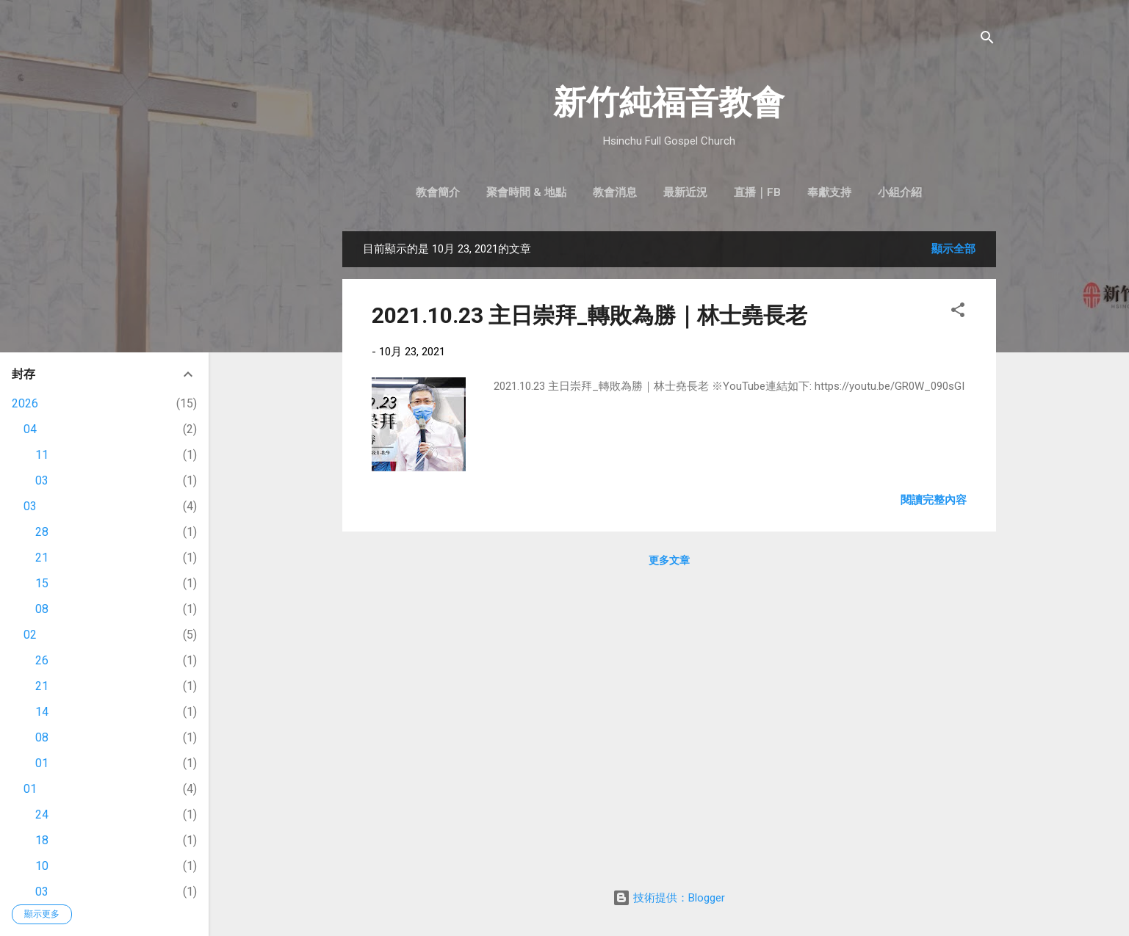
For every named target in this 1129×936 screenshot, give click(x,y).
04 (30, 429)
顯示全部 (953, 248)
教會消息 (615, 192)
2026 (25, 403)
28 (41, 532)
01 (41, 763)
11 (41, 455)
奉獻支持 (829, 192)
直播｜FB (757, 192)
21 (41, 558)
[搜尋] (987, 40)
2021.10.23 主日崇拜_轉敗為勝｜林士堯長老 (589, 315)
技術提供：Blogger (669, 897)
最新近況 (685, 192)
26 (41, 660)
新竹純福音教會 (668, 102)
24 (41, 814)
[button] (958, 312)
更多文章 (669, 560)
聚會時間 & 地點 (526, 192)
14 (41, 712)
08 (41, 609)
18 (41, 840)
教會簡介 (438, 192)
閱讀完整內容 (934, 500)
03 (41, 480)
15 (41, 583)
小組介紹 (900, 192)
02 (30, 635)
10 (41, 866)
